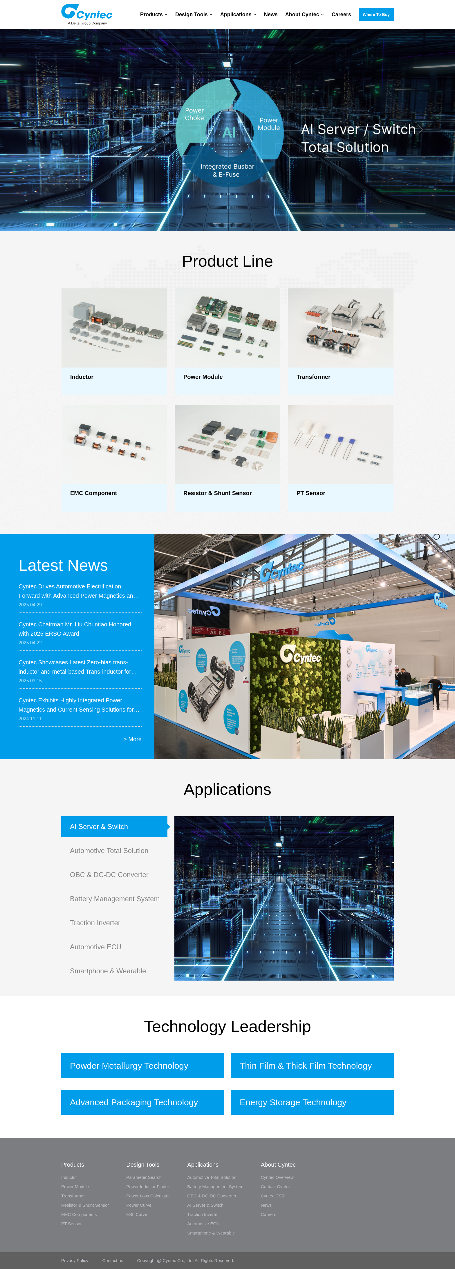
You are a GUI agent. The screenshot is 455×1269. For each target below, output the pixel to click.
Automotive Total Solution (109, 851)
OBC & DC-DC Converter (109, 875)
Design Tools (194, 14)
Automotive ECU (95, 947)
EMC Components (79, 1214)
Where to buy (376, 14)
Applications (238, 14)
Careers (341, 14)
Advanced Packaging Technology (134, 1102)
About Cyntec (304, 14)
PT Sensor (71, 1223)
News (271, 14)
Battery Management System (115, 899)
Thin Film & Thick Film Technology (306, 1065)
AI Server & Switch (99, 826)
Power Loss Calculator (148, 1195)
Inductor (69, 1177)
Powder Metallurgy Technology (129, 1065)
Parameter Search (144, 1177)
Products (154, 14)
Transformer (73, 1195)
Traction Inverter (95, 923)
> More (132, 739)
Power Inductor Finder (147, 1186)
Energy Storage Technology (293, 1102)
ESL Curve (136, 1214)
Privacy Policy (75, 1260)
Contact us (112, 1260)
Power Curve (138, 1205)
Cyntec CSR (273, 1195)
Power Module (75, 1186)
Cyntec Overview (277, 1177)
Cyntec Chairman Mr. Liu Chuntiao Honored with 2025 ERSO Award (75, 629)
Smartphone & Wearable (108, 971)
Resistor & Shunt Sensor (85, 1205)
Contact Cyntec (276, 1186)
